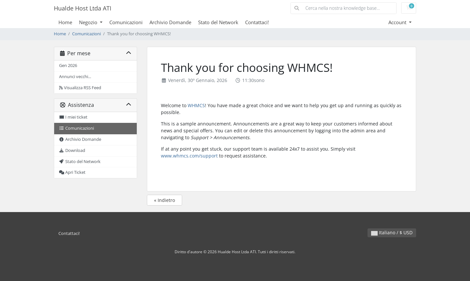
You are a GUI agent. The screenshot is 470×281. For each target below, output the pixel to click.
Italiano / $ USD (392, 232)
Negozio (89, 22)
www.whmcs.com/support (189, 156)
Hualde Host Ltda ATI (82, 8)
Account (398, 22)
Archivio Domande (170, 22)
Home (65, 22)
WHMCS (196, 105)
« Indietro (164, 200)
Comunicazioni (126, 22)
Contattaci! (257, 22)
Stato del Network (218, 22)
